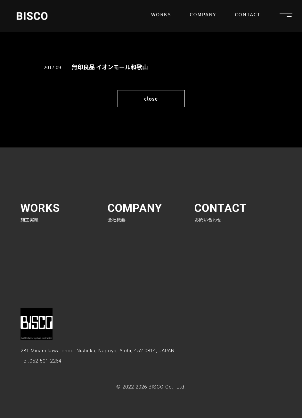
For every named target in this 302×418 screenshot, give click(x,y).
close (151, 98)
